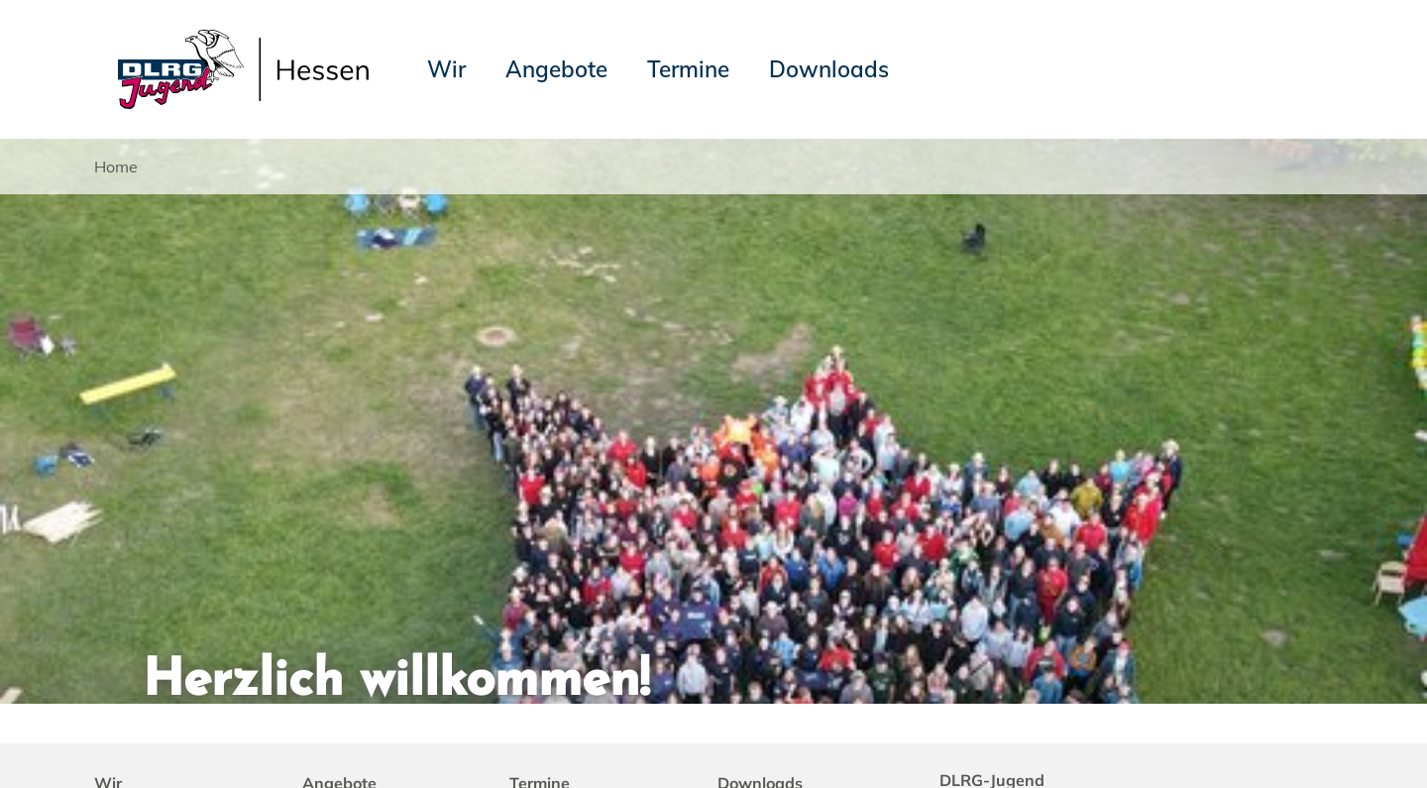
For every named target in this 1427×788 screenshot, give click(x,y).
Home (116, 166)
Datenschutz (249, 738)
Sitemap (344, 738)
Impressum (143, 738)
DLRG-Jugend (1047, 738)
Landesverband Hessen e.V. (1220, 738)
